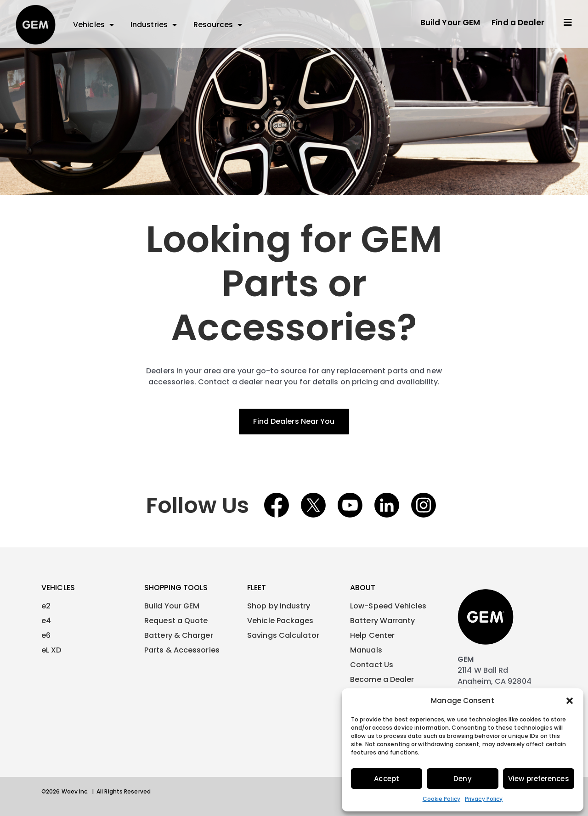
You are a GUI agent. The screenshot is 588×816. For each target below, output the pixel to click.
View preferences (538, 778)
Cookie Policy (441, 799)
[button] (569, 700)
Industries (153, 25)
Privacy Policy (484, 799)
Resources (217, 25)
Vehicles (93, 25)
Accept (386, 778)
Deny (462, 778)
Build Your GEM (450, 22)
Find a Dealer (518, 22)
